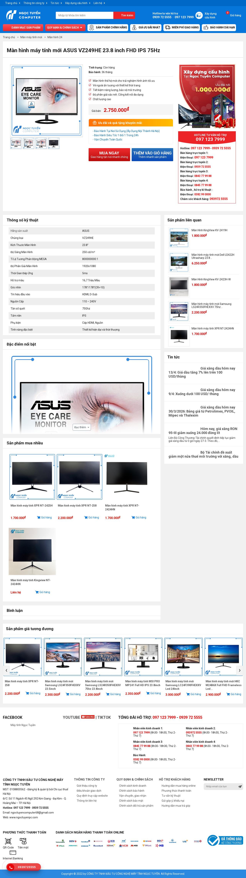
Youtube (79, 717)
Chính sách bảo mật (131, 800)
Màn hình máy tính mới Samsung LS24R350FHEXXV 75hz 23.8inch (103, 685)
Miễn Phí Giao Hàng (182, 28)
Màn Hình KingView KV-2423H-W (211, 279)
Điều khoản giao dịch (89, 790)
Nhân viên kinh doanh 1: (148, 728)
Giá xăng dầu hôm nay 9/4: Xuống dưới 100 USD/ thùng (202, 392)
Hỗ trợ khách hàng (174, 779)
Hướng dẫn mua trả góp (176, 805)
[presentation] (6, 670)
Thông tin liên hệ (86, 800)
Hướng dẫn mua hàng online (179, 785)
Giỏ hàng (233, 14)
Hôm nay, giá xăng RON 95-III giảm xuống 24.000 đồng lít (203, 431)
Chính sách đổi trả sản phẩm (136, 805)
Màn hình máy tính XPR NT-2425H (32, 505)
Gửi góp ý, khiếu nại (173, 800)
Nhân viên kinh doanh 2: (201, 728)
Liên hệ (98, 3)
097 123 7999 (164, 717)
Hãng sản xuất (19, 230)
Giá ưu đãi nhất (145, 28)
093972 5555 (194, 732)
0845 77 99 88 (141, 746)
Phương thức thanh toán (176, 790)
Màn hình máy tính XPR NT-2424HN (213, 328)
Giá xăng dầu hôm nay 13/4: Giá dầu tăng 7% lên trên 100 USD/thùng (202, 372)
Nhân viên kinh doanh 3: (148, 741)
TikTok (104, 717)
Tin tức (55, 3)
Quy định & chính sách (63, 27)
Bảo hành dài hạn (219, 28)
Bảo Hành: (139, 755)
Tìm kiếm (127, 15)
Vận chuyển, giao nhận (132, 795)
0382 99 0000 (141, 759)
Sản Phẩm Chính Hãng (108, 28)
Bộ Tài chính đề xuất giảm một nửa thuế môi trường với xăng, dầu (203, 454)
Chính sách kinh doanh (132, 785)
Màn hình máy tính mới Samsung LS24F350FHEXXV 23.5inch (62, 685)
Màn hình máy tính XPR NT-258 (77, 505)
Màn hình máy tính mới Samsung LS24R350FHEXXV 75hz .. (211, 305)
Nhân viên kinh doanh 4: (201, 741)
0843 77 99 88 (194, 746)
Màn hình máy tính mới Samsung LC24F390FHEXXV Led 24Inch (183, 685)
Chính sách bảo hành (131, 790)
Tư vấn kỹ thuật (171, 795)
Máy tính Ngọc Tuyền (23, 725)
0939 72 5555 (190, 717)
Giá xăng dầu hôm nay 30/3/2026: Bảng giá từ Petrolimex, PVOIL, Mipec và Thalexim (202, 411)
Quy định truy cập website (92, 795)
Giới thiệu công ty (87, 785)
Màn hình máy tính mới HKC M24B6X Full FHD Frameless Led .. (224, 685)
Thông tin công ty (33, 3)
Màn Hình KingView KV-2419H (209, 230)
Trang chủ (11, 3)
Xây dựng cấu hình (76, 3)
